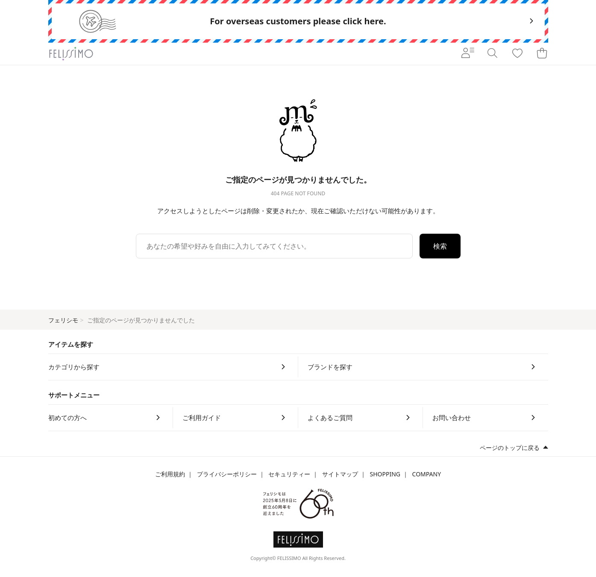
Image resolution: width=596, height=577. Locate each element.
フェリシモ (63, 320)
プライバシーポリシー (227, 474)
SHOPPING (385, 474)
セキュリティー (289, 474)
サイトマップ (340, 474)
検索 (440, 246)
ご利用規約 (170, 474)
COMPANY (426, 474)
